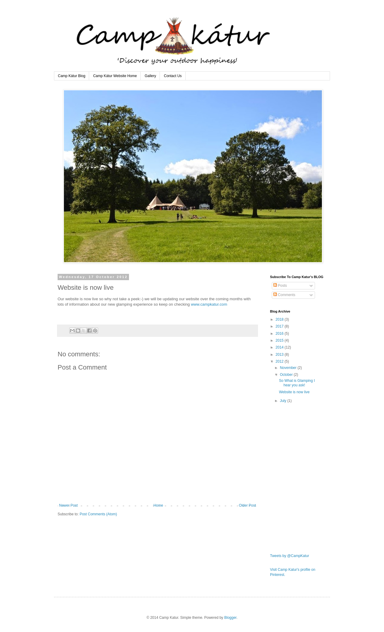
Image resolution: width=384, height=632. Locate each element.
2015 (280, 340)
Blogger (230, 618)
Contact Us (173, 76)
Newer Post (68, 505)
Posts (280, 285)
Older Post (247, 505)
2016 (280, 333)
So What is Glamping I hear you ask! (297, 383)
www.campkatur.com (209, 304)
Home (158, 505)
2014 (280, 347)
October (287, 375)
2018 (280, 319)
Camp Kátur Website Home (115, 76)
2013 (280, 354)
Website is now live (294, 392)
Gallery (150, 76)
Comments (284, 295)
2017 (280, 326)
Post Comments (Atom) (98, 514)
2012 (280, 361)
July (283, 401)
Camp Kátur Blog (71, 76)
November (289, 368)
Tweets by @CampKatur (289, 556)
